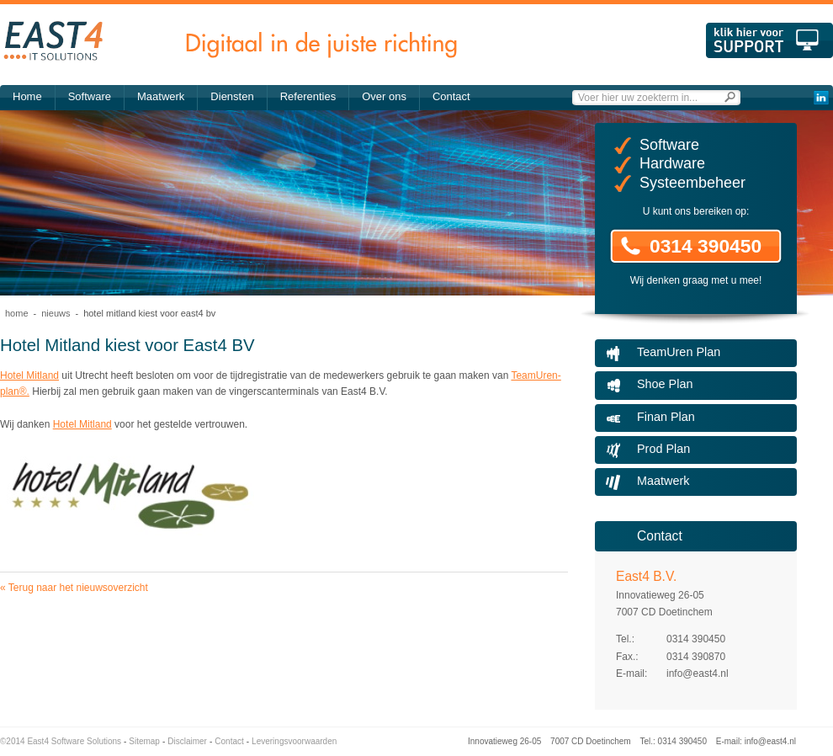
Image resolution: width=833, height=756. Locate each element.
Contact (451, 96)
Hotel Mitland (29, 375)
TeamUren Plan (678, 352)
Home (27, 96)
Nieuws (55, 313)
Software (89, 96)
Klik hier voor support (769, 40)
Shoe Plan (664, 384)
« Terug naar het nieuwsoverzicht (74, 588)
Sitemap (144, 741)
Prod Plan (663, 448)
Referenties (308, 96)
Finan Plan (666, 416)
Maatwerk (160, 96)
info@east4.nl (697, 673)
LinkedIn (821, 97)
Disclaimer (187, 741)
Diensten (231, 96)
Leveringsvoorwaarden (294, 741)
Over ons (384, 96)
